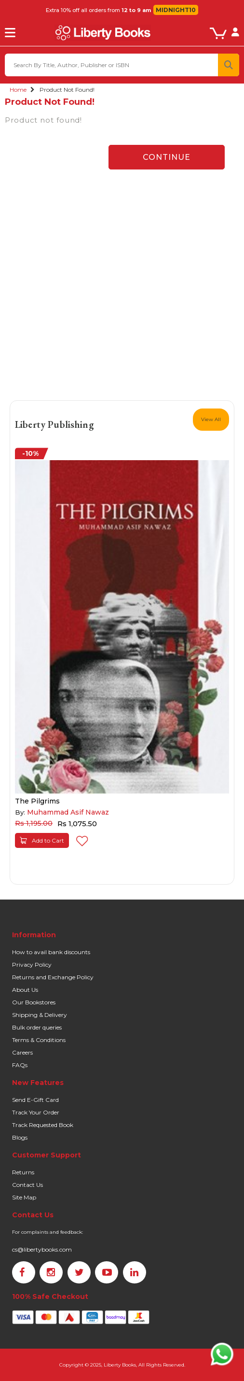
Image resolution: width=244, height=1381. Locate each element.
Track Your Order (35, 1112)
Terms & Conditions (39, 1039)
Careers (22, 1052)
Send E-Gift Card (35, 1099)
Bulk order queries (37, 1027)
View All (211, 419)
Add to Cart (42, 840)
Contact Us (27, 1184)
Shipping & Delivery (39, 1014)
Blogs (19, 1137)
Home (18, 89)
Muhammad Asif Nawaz (68, 812)
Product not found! (67, 89)
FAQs (19, 1065)
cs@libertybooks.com (42, 1249)
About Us (25, 989)
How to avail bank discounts (51, 952)
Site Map (24, 1197)
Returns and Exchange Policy (53, 977)
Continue (166, 157)
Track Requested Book (42, 1124)
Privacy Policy (32, 964)
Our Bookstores (33, 1002)
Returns (23, 1172)
